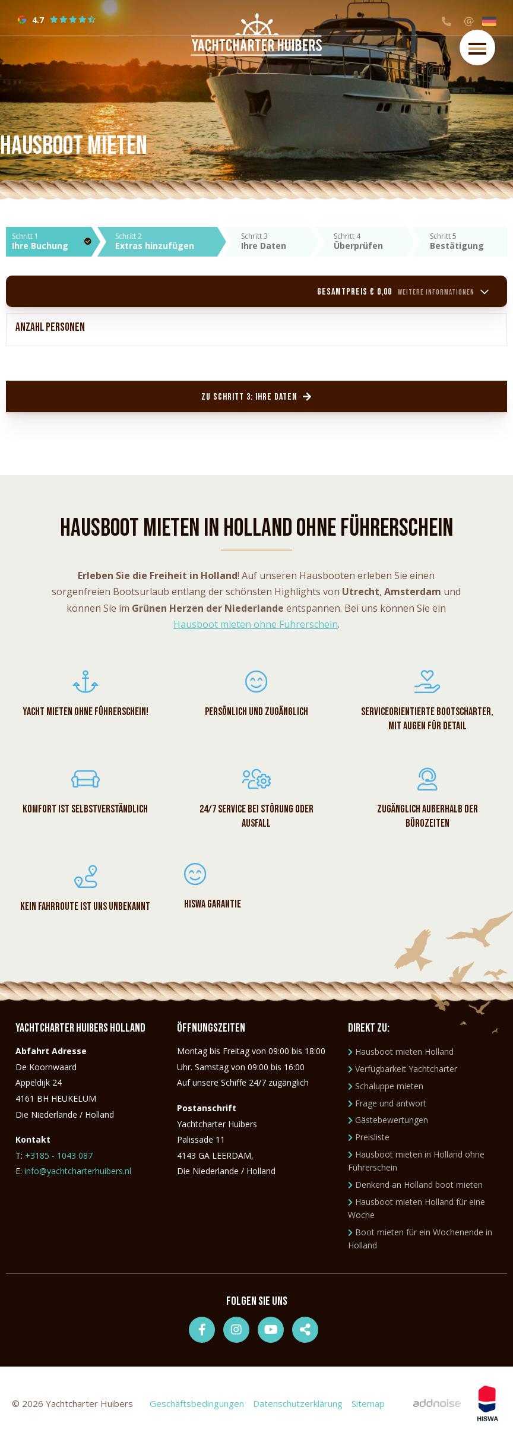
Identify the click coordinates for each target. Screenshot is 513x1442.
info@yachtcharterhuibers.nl (77, 1172)
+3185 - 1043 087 (59, 1157)
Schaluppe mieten (385, 1087)
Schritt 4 (370, 241)
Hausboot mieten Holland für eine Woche (416, 1210)
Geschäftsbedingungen (197, 1405)
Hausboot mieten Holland (401, 1053)
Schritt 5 (468, 241)
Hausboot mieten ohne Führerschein (255, 624)
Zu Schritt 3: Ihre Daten (256, 397)
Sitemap (368, 1405)
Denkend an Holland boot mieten (415, 1186)
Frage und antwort (387, 1105)
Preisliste (369, 1138)
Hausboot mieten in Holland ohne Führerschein (416, 1162)
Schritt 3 (275, 241)
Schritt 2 (166, 241)
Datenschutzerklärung (298, 1405)
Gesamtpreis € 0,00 (403, 292)
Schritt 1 (51, 241)
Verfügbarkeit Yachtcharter (402, 1070)
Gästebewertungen (388, 1121)
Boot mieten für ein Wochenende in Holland (420, 1240)
